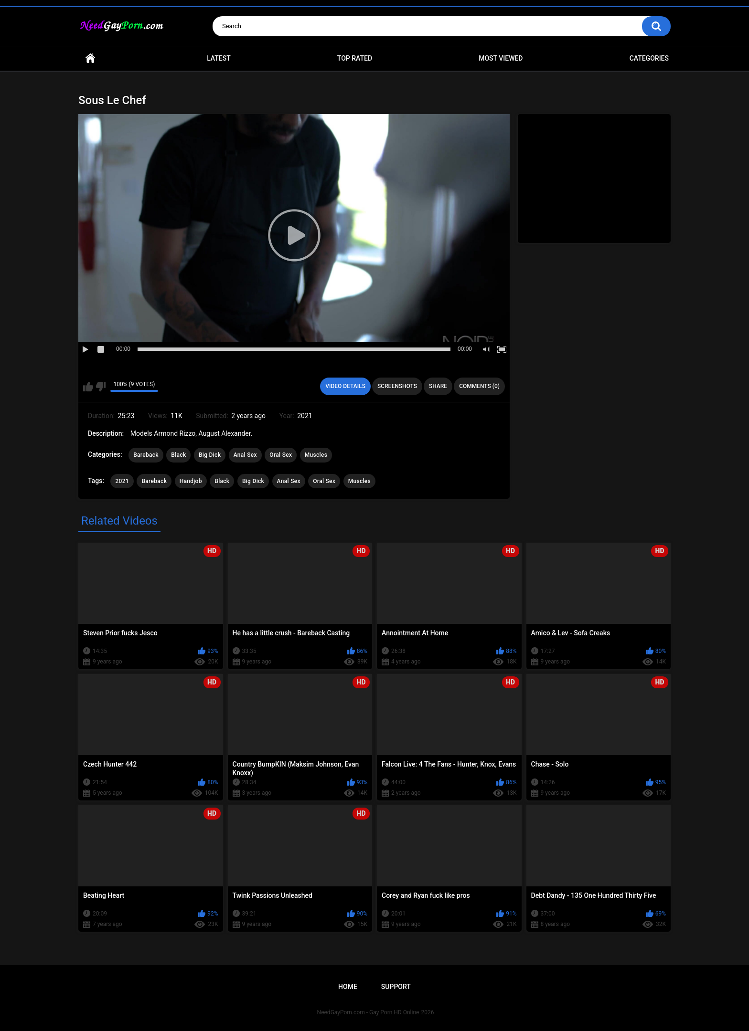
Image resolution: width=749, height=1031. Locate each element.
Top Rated (354, 58)
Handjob (191, 481)
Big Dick (210, 455)
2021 (121, 481)
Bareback (146, 455)
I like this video (88, 386)
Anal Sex (245, 455)
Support (396, 986)
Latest (219, 58)
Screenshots (397, 386)
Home (90, 58)
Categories (649, 58)
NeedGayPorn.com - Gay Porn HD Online (368, 1012)
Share (438, 386)
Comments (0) (479, 386)
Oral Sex (280, 455)
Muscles (316, 455)
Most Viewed (501, 58)
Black (178, 455)
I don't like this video (101, 386)
